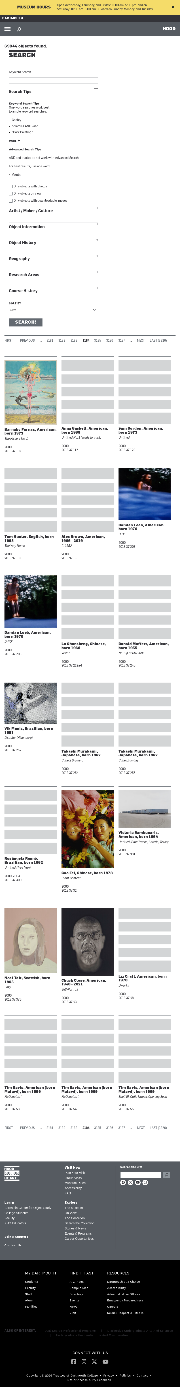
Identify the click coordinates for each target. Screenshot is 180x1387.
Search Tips (20, 91)
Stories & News (75, 1228)
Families (31, 1307)
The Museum (74, 1208)
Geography (19, 258)
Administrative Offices (123, 1294)
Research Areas (24, 275)
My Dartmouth (40, 1273)
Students (31, 1282)
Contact (142, 1375)
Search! (25, 322)
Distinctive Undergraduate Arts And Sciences (140, 1331)
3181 (50, 341)
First (8, 341)
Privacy (108, 1375)
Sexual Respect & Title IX (125, 1313)
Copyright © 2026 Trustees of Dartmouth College (62, 1375)
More (13, 141)
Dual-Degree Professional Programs (70, 1331)
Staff (28, 1294)
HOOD (169, 28)
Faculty (9, 1218)
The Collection (75, 1218)
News (73, 1307)
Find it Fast (82, 1273)
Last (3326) (158, 341)
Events (74, 1300)
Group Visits (73, 1178)
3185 (97, 341)
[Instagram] (84, 1361)
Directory (76, 1294)
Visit (73, 1313)
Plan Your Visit (75, 1173)
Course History (23, 291)
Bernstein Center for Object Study (27, 1208)
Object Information (27, 227)
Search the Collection (79, 1223)
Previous (27, 341)
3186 (109, 341)
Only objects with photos (30, 186)
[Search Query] (140, 1175)
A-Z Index (77, 1282)
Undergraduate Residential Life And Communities (92, 1335)
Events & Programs (78, 1233)
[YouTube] (105, 1361)
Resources (118, 1273)
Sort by (15, 303)
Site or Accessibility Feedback (89, 1380)
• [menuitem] (100, 1375)
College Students (16, 1213)
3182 (61, 341)
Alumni (30, 1300)
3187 (121, 341)
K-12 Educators (15, 1223)
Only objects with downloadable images (40, 201)
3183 (73, 341)
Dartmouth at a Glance (123, 1282)
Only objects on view (27, 193)
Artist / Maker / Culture (31, 211)
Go (166, 1175)
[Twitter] (94, 1361)
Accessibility (73, 1188)
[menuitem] (41, 1291)
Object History (22, 242)
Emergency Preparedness (125, 1300)
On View (70, 1213)
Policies (125, 1375)
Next (141, 341)
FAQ (68, 1193)
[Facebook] (73, 1361)
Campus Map (79, 1288)
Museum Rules (75, 1183)
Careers (112, 1307)
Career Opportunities (79, 1238)
